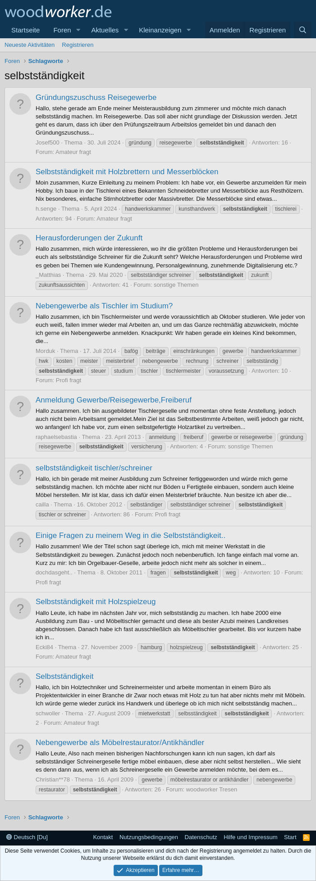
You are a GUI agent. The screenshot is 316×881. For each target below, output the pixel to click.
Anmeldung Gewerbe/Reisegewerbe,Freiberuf (114, 400)
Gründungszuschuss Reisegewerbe (96, 97)
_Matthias (48, 274)
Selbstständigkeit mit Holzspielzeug (96, 601)
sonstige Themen (176, 284)
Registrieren (77, 44)
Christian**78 (53, 779)
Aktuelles (105, 30)
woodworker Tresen (211, 789)
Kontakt (103, 837)
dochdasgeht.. (54, 572)
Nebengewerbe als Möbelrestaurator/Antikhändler (120, 742)
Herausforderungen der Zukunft (89, 238)
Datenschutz (201, 837)
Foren (62, 30)
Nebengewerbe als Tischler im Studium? (104, 306)
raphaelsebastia (56, 437)
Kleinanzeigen (160, 30)
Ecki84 (44, 647)
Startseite (25, 30)
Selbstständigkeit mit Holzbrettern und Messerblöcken (127, 171)
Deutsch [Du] (27, 837)
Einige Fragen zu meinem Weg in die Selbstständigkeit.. (130, 535)
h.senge (46, 208)
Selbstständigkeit (65, 676)
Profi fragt (68, 380)
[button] (78, 30)
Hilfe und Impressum (250, 837)
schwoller (48, 713)
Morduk (45, 351)
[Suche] (302, 30)
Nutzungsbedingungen (148, 837)
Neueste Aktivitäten (30, 44)
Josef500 (48, 142)
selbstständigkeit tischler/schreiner (94, 468)
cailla (42, 504)
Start (290, 837)
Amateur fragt (73, 152)
